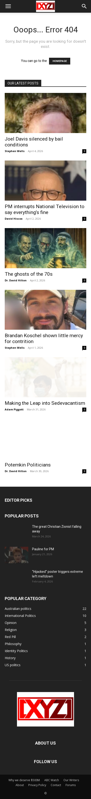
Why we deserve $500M (24, 780)
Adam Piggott (14, 409)
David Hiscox (13, 218)
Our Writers (71, 780)
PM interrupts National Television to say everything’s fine (44, 209)
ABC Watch (51, 780)
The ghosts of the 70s (29, 274)
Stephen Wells (15, 151)
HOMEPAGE (60, 61)
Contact (56, 785)
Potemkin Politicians (28, 465)
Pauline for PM (43, 549)
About (20, 785)
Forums (71, 785)
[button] (8, 6)
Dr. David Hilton (16, 280)
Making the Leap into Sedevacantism (45, 403)
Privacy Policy (37, 785)
